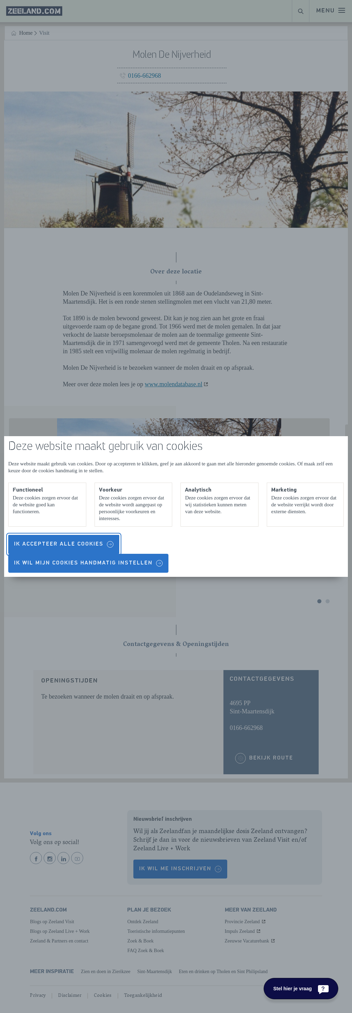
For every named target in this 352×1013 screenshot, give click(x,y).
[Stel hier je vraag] (301, 988)
